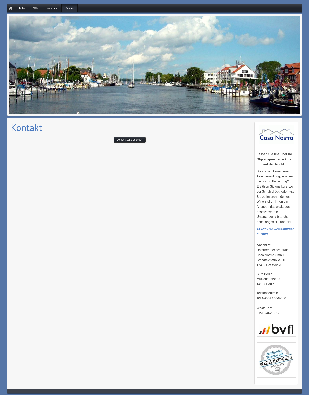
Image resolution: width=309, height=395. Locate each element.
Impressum (51, 8)
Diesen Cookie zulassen (129, 139)
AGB (35, 8)
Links (22, 8)
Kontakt (70, 8)
